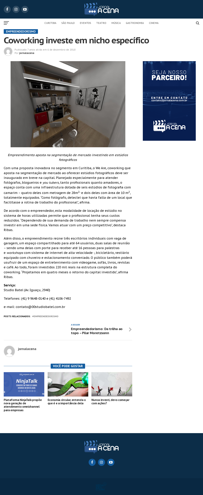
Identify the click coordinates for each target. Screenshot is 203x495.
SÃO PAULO (68, 23)
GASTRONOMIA (135, 23)
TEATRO (101, 23)
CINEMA (154, 23)
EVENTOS (85, 23)
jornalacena (26, 53)
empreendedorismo (46, 316)
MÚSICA (116, 23)
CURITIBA (50, 23)
